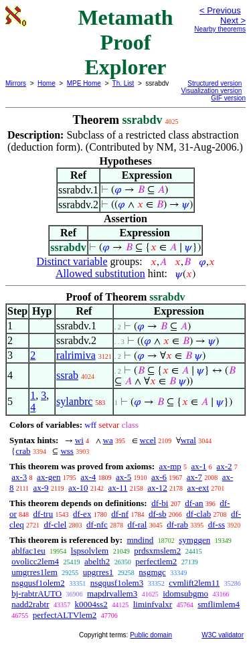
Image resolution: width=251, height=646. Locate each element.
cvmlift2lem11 (194, 583)
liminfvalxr (153, 604)
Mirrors (15, 83)
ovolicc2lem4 (35, 561)
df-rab (177, 524)
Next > (233, 20)
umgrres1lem (34, 572)
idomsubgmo (185, 593)
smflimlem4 (218, 604)
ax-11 (117, 488)
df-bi (159, 503)
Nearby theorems (220, 29)
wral (188, 440)
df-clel (55, 524)
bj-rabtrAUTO (36, 593)
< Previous (220, 10)
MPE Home (84, 83)
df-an (194, 503)
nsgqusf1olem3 (116, 583)
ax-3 (19, 477)
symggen (194, 540)
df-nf (120, 514)
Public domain (151, 635)
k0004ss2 (91, 604)
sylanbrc (74, 401)
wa (108, 440)
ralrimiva (76, 355)
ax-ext (198, 488)
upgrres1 (98, 572)
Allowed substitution (100, 273)
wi (79, 440)
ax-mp (170, 466)
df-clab (198, 514)
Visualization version (211, 90)
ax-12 (157, 488)
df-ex (82, 514)
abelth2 (97, 561)
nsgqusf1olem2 (37, 583)
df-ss (216, 524)
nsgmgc (152, 572)
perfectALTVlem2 (65, 615)
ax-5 (123, 477)
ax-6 (159, 477)
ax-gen (48, 477)
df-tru (43, 514)
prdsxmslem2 (157, 551)
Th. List (123, 83)
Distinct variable (71, 261)
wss (67, 451)
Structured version (214, 83)
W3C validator (222, 635)
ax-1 (199, 466)
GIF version (228, 98)
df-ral (137, 524)
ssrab (67, 375)
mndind (140, 540)
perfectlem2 (156, 561)
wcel (148, 440)
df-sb (158, 514)
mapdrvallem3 (112, 593)
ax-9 (41, 488)
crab (22, 451)
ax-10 (78, 488)
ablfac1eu (28, 551)
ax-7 (194, 477)
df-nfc (97, 524)
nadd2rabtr (30, 604)
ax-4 (88, 477)
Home (46, 83)
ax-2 (224, 466)
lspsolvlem (89, 551)
